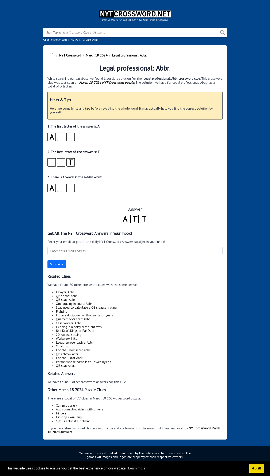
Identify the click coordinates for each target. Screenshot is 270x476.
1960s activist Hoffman (73, 421)
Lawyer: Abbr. (65, 292)
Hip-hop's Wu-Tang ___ (71, 417)
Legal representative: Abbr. (74, 342)
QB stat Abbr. (65, 365)
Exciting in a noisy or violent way (79, 327)
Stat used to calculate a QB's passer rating (86, 307)
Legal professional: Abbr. (129, 55)
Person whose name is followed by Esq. (84, 362)
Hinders (61, 413)
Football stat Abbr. (69, 358)
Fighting (61, 311)
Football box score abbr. (73, 350)
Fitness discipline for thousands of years (84, 315)
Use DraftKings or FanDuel (75, 330)
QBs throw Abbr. (67, 354)
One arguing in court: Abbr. (74, 303)
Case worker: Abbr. (68, 323)
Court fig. (62, 346)
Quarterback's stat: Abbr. (73, 319)
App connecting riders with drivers (79, 409)
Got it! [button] (256, 468)
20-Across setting (68, 334)
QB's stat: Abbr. (66, 296)
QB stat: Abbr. (66, 299)
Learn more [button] (136, 468)
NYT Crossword (70, 55)
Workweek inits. (67, 338)
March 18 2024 (96, 55)
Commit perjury (66, 405)
